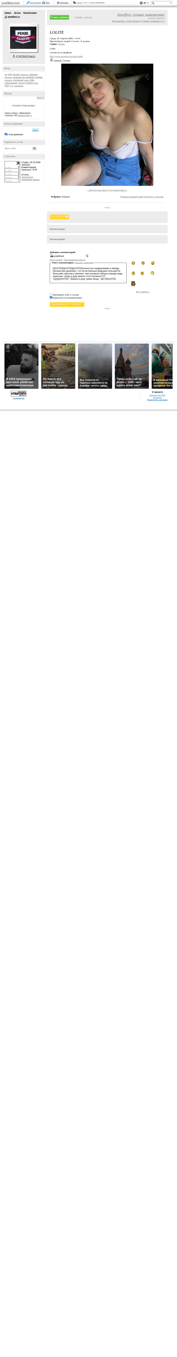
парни (26, 80)
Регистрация (35, 2)
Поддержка (141, 3)
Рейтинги (64, 2)
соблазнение (11, 83)
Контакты (157, 398)
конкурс (30, 77)
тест (7, 85)
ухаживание (18, 86)
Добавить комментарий (131, 196)
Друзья (17, 12)
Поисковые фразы (30, 179)
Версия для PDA (157, 395)
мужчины (8, 80)
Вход (47, 2)
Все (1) (40, 97)
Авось (79, 2)
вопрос (16, 74)
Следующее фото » (117, 190)
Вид (146, 3)
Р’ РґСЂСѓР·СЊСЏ (25, 56)
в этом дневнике (15, 134)
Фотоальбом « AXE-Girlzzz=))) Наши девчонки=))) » (138, 21)
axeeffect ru (5, 17)
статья (29, 82)
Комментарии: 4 (25, 115)
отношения (18, 80)
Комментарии (30, 12)
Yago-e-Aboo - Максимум (17, 113)
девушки (33, 74)
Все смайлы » (143, 291)
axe (6, 75)
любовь (39, 77)
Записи (7, 12)
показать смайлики (84, 262)
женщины (8, 77)
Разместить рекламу (157, 400)
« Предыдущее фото (97, 190)
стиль (35, 83)
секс (32, 80)
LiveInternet (11, 3)
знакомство (19, 77)
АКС (10, 74)
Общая (61, 44)
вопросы (24, 75)
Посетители (27, 177)
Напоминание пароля (74, 259)
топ (11, 86)
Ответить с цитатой (153, 196)
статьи (21, 83)
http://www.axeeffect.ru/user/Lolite (66, 56)
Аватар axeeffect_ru (23, 38)
